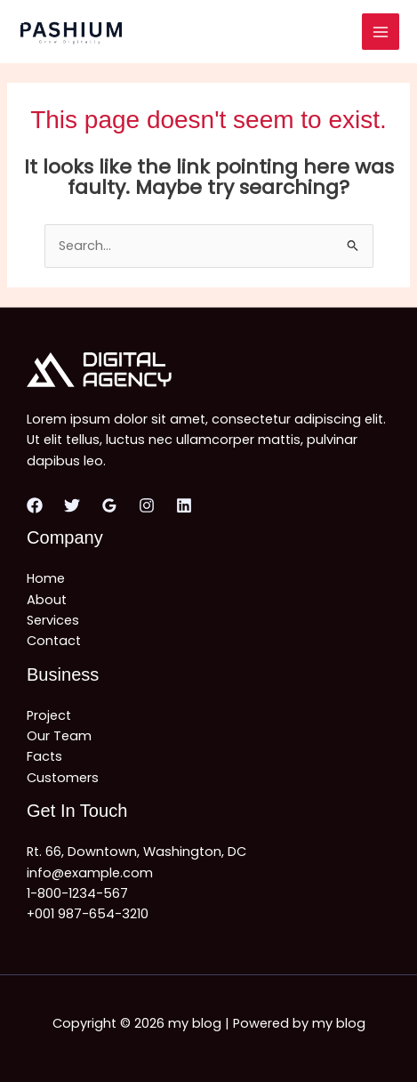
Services (53, 620)
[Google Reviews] (109, 505)
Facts (44, 756)
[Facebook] (35, 505)
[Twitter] (72, 505)
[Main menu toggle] (380, 32)
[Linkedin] (184, 505)
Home (46, 578)
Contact (54, 641)
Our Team (59, 736)
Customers (63, 778)
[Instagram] (147, 505)
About (47, 600)
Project (49, 715)
